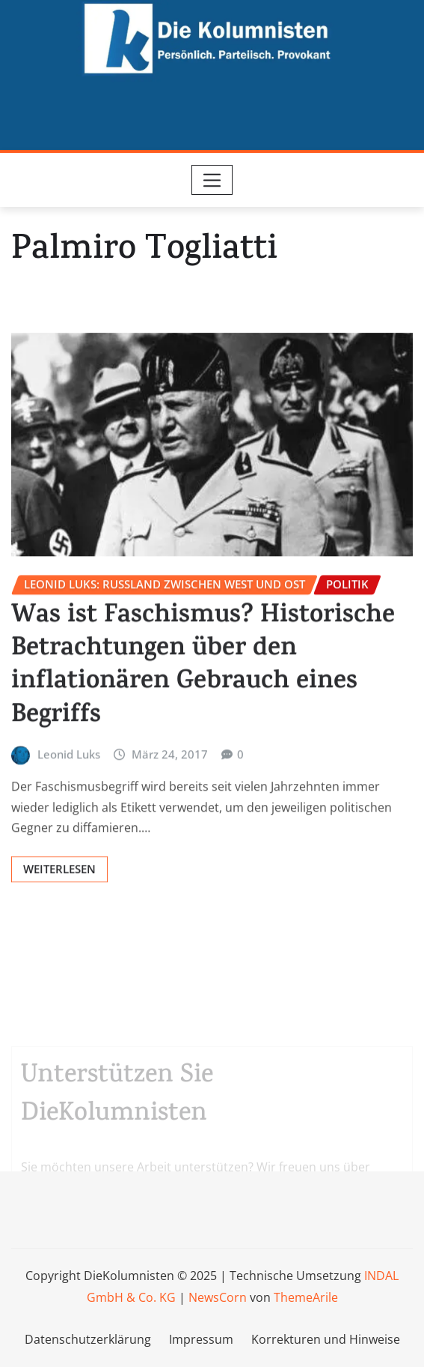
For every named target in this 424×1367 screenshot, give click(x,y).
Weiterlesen (59, 954)
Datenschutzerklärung (88, 1339)
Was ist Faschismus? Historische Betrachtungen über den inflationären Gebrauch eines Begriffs (203, 753)
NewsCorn (217, 1297)
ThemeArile (306, 1297)
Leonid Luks (68, 839)
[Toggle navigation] (212, 180)
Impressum (201, 1339)
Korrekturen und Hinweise (325, 1339)
